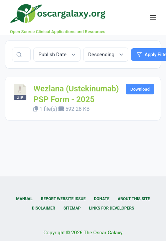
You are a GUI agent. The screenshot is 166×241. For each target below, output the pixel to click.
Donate (101, 198)
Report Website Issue (63, 198)
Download (140, 89)
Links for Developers (111, 208)
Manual (24, 198)
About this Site (134, 198)
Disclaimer (43, 208)
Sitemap (71, 208)
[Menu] (153, 18)
